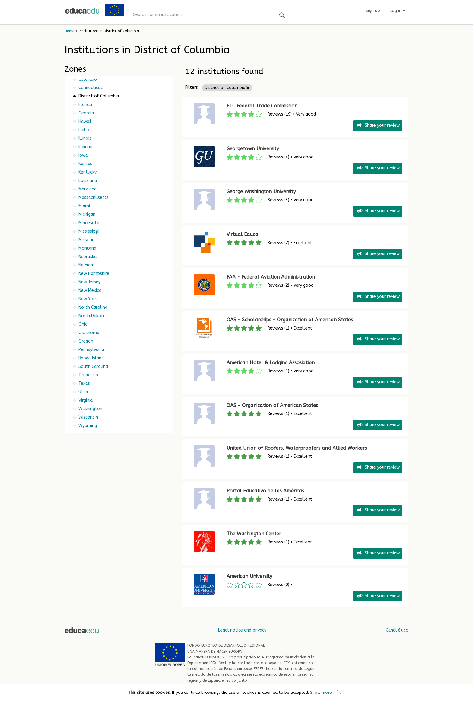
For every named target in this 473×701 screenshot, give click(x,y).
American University (249, 576)
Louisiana (87, 180)
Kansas (84, 163)
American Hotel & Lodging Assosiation (271, 362)
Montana (86, 248)
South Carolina (92, 366)
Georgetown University (253, 148)
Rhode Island (90, 358)
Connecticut (90, 87)
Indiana (84, 146)
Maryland (87, 189)
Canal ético (397, 630)
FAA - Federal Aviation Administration (271, 277)
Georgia (85, 113)
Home (69, 31)
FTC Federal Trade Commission (262, 106)
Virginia (85, 400)
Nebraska (87, 256)
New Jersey (88, 282)
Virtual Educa (242, 234)
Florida (84, 104)
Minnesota (88, 222)
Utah (82, 391)
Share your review (378, 125)
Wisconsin (87, 417)
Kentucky (87, 172)
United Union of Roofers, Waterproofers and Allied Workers (297, 448)
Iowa (82, 155)
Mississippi (88, 231)
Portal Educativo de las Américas (265, 491)
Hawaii (84, 121)
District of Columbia (227, 87)
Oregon (85, 341)
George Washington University (261, 191)
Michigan (86, 214)
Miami (83, 206)
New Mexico (89, 290)
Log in (397, 10)
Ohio (82, 324)
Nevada (85, 265)
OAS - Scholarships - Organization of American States (290, 320)
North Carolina (92, 307)
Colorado (87, 79)
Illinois (84, 138)
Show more (321, 692)
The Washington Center (254, 534)
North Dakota (91, 315)
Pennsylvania (90, 349)
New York (87, 298)
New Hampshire (93, 273)
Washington (89, 408)
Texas (83, 383)
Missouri (85, 239)
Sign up (373, 10)
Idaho (83, 129)
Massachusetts (93, 197)
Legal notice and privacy (242, 630)
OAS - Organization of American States (272, 405)
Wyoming (87, 425)
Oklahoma (88, 332)
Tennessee (88, 375)
